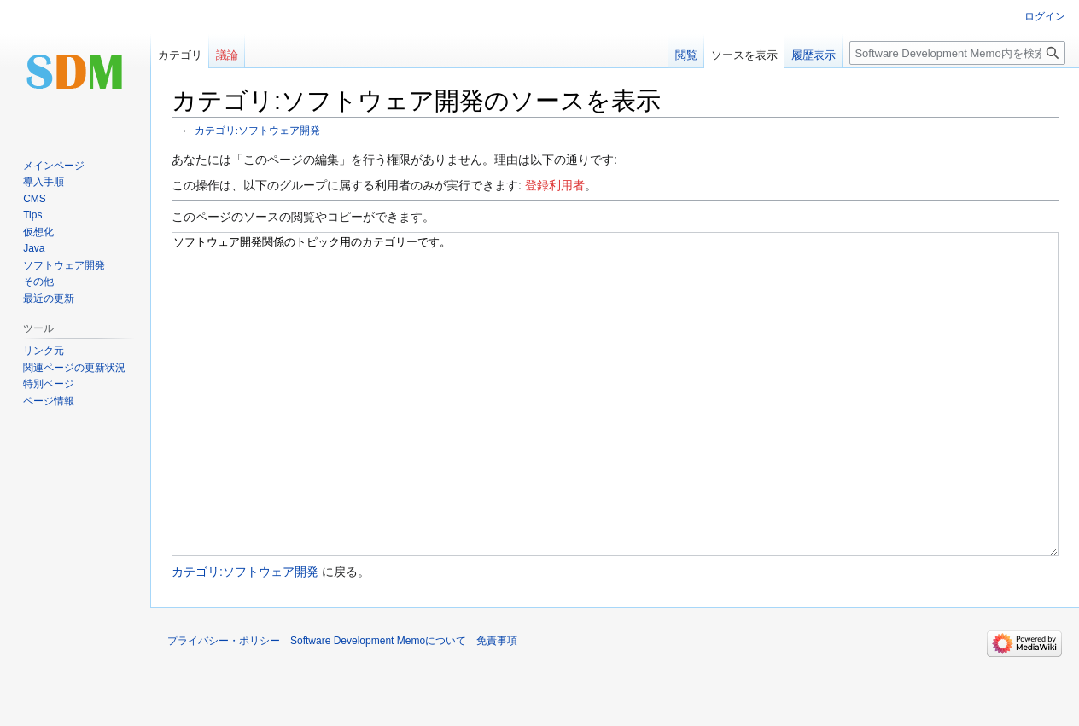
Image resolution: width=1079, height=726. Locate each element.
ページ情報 (48, 401)
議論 (227, 55)
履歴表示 (813, 55)
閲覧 (686, 55)
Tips (32, 215)
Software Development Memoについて (378, 705)
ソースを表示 (744, 55)
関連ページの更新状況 (74, 368)
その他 (38, 281)
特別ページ (48, 384)
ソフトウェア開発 (64, 265)
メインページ (54, 165)
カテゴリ (180, 55)
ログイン (1044, 16)
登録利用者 (555, 185)
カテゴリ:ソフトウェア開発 (257, 130)
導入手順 (43, 182)
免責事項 (496, 705)
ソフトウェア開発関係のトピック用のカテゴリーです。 (615, 426)
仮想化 (38, 232)
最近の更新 (48, 299)
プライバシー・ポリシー (223, 705)
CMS (34, 199)
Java (33, 248)
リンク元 (43, 351)
